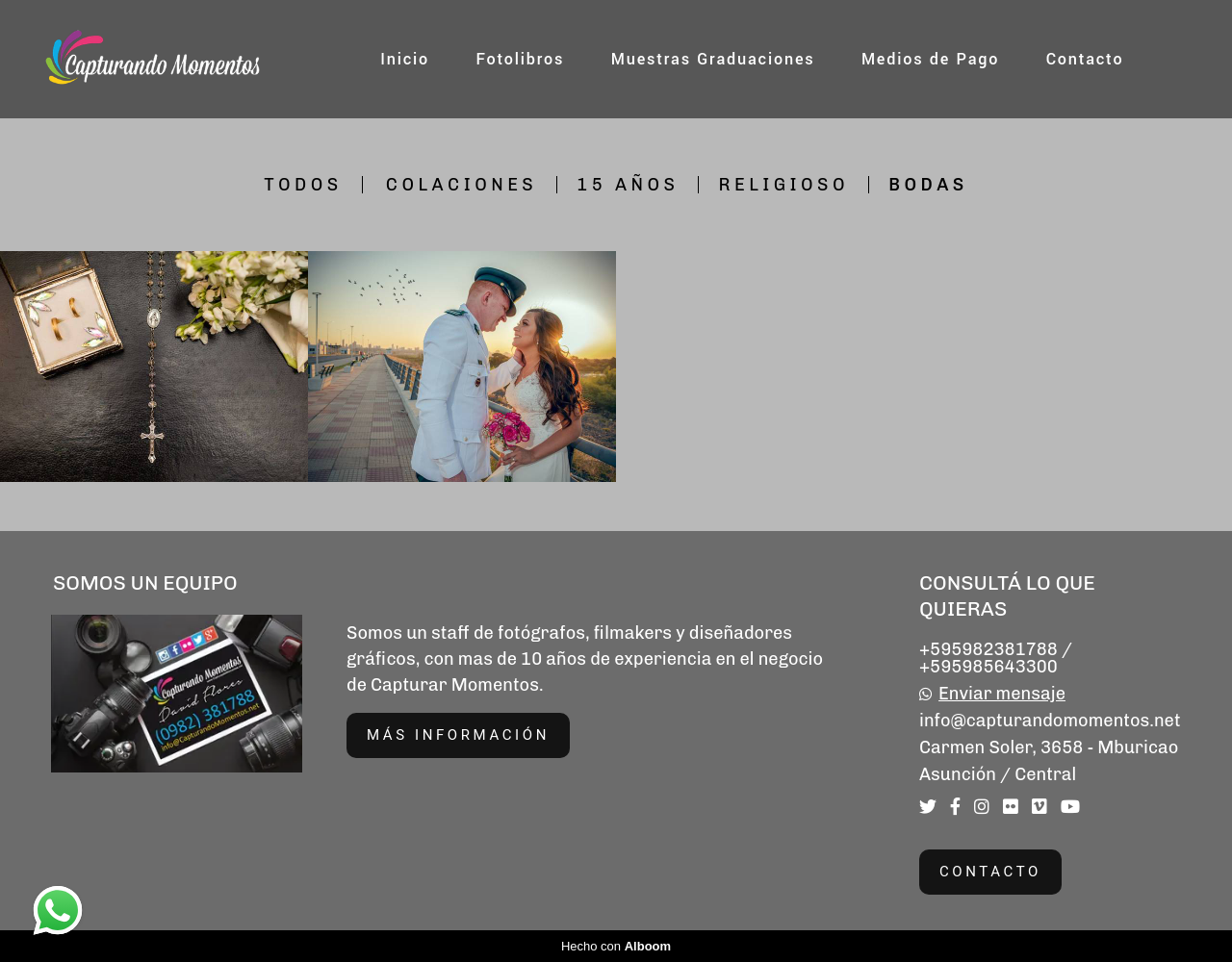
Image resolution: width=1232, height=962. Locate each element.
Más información (458, 735)
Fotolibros (519, 59)
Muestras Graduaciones (713, 59)
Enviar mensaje (1001, 693)
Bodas (928, 184)
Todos (303, 184)
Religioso (783, 184)
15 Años (628, 184)
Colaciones (461, 184)
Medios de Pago (930, 59)
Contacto (1085, 59)
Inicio (404, 59)
